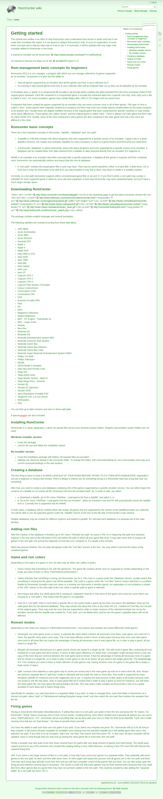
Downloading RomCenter (138, 44)
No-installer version (137, 53)
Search (155, 7)
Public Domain (121, 788)
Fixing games (133, 68)
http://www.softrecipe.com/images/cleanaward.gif (43, 201)
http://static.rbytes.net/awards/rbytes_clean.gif (52, 207)
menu (16, 20)
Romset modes (133, 65)
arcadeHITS (62, 61)
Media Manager (141, 11)
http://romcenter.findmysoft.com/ (109, 207)
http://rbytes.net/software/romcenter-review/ (119, 204)
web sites (70, 222)
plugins (23, 415)
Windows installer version (140, 50)
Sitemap (153, 11)
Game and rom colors (136, 62)
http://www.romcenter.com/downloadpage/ (57, 194)
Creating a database (136, 56)
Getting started (131, 34)
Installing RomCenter (136, 47)
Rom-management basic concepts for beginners (137, 37)
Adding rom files (134, 59)
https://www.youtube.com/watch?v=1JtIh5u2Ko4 (77, 54)
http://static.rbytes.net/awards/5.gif (61, 204)
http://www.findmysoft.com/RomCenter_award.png (43, 210)
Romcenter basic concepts (138, 41)
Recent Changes (125, 11)
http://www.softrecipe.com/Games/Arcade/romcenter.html (67, 197)
